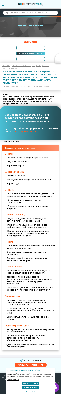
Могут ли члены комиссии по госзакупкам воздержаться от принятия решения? (28, 271)
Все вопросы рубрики (30, 48)
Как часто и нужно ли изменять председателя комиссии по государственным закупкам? (30, 288)
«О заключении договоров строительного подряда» (28, 207)
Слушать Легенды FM (30, 365)
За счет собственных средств (30, 59)
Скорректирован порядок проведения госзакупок (26, 253)
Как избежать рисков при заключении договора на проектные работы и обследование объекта (26, 337)
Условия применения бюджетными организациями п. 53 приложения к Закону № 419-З (30, 310)
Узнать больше (13, 380)
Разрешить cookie (30, 383)
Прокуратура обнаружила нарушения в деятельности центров (27, 259)
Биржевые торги (15, 165)
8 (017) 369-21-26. (25, 131)
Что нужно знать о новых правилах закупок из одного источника (30, 330)
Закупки (36, 65)
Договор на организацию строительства (27, 157)
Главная (6, 65)
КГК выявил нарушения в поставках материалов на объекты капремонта (31, 247)
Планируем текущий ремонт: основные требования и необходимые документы (27, 226)
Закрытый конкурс (16, 175)
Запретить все (30, 387)
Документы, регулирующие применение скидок (28, 318)
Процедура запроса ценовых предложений (29, 179)
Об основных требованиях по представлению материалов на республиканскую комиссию (30, 195)
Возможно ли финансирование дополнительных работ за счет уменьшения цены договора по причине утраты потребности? (29, 280)
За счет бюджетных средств (30, 53)
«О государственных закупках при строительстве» (24, 201)
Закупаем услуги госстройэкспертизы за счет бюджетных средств (30, 345)
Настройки (30, 391)
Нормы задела (14, 183)
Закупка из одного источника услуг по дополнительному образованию (26, 219)
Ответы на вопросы (21, 65)
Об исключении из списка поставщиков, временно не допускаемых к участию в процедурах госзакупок (28, 233)
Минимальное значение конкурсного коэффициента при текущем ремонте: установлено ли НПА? (26, 302)
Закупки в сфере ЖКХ (18, 161)
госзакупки (13, 141)
